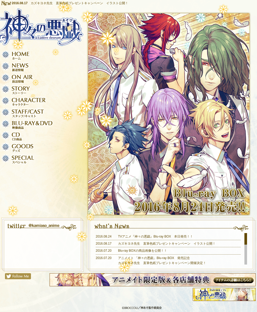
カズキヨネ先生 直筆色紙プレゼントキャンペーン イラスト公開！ (79, 3)
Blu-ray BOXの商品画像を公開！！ (142, 250)
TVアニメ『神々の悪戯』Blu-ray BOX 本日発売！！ (155, 236)
